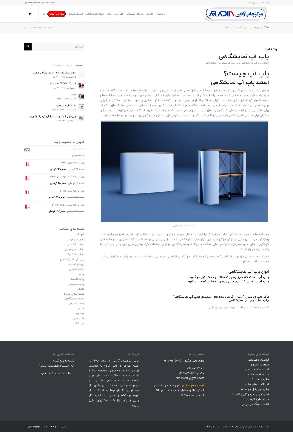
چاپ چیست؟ (260, 379)
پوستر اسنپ (76, 264)
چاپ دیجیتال (228, 63)
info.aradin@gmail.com (189, 378)
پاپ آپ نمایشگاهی (244, 56)
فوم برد (79, 313)
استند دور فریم (74, 249)
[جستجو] (43, 14)
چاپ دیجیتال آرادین (218, 307)
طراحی (80, 309)
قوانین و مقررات (258, 360)
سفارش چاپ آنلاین (213, 426)
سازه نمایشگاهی (213, 63)
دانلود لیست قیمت (257, 375)
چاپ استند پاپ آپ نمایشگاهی (249, 300)
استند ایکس (76, 244)
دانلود (80, 289)
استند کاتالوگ (75, 254)
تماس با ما (253, 2)
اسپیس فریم (75, 239)
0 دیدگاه (243, 307)
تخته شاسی (76, 269)
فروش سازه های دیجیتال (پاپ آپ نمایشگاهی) (203, 297)
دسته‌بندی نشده (74, 294)
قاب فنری (78, 318)
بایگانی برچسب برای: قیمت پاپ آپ (247, 27)
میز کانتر (78, 323)
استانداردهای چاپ (257, 384)
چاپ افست (77, 279)
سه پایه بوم (76, 304)
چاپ (239, 63)
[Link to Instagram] (25, 3)
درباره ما (265, 2)
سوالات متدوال (259, 365)
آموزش (265, 63)
